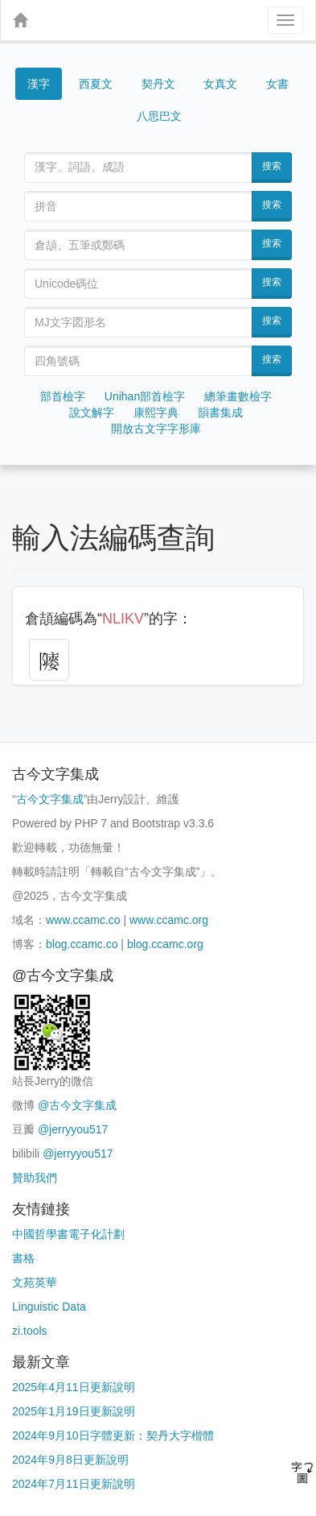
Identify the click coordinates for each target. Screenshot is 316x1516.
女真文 (220, 83)
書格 (23, 1258)
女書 (277, 83)
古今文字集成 (50, 799)
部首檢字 (62, 396)
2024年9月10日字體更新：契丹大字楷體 (113, 1435)
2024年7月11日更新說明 (73, 1483)
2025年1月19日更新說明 (73, 1411)
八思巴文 (159, 116)
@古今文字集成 (77, 1105)
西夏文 (96, 83)
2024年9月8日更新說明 (70, 1459)
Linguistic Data (49, 1306)
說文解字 (91, 412)
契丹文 (158, 83)
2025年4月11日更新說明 (73, 1387)
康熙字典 (156, 412)
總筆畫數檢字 (238, 396)
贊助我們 (34, 1177)
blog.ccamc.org (165, 944)
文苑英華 (34, 1282)
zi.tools (29, 1330)
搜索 (271, 166)
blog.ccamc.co (81, 944)
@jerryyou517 (73, 1129)
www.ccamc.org (168, 919)
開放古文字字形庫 (156, 428)
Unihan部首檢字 (145, 396)
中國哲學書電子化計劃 (68, 1234)
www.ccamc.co (83, 919)
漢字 (38, 83)
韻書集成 (220, 412)
